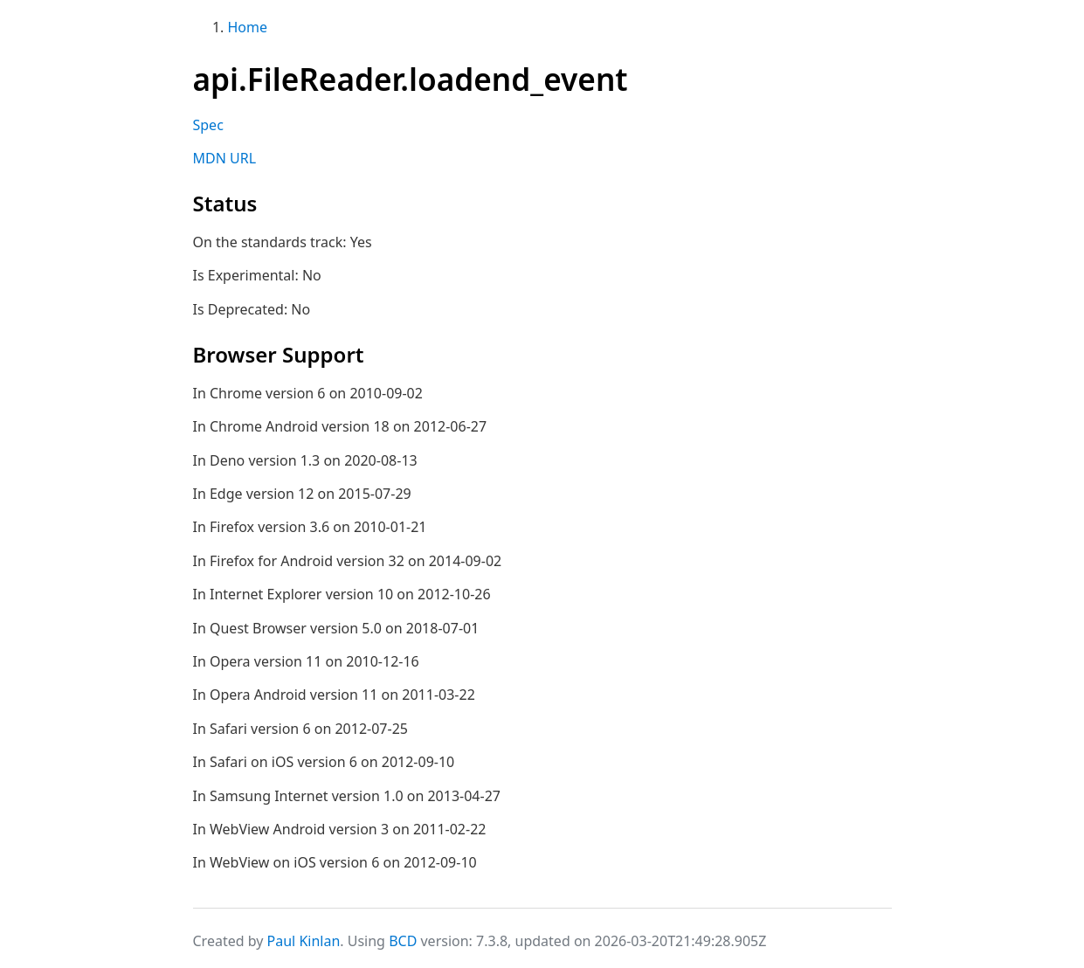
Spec (208, 125)
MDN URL (225, 158)
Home (248, 27)
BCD (403, 941)
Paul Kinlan (304, 941)
